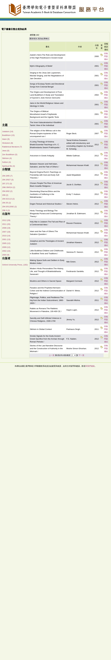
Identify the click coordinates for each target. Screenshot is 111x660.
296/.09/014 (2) (8, 187)
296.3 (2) (6, 210)
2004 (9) (5, 255)
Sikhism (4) (7, 158)
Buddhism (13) (8, 135)
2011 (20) (6, 224)
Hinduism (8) (7, 143)
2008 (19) (6, 228)
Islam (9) (6, 139)
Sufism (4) (6, 162)
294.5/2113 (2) (8, 199)
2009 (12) (6, 247)
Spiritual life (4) (8, 166)
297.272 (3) (7, 183)
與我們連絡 (90, 366)
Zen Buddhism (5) (9, 154)
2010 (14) (6, 236)
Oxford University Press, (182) (15, 265)
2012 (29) (6, 220)
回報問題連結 (106, 56)
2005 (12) (6, 243)
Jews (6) (5, 151)
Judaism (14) (7, 131)
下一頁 (81, 355)
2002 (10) (6, 251)
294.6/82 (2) (7, 191)
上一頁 (51, 355)
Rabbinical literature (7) (12, 147)
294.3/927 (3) (7, 180)
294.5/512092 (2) (9, 207)
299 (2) (5, 195)
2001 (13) (6, 239)
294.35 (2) (6, 203)
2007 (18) (6, 232)
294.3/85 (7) (7, 176)
